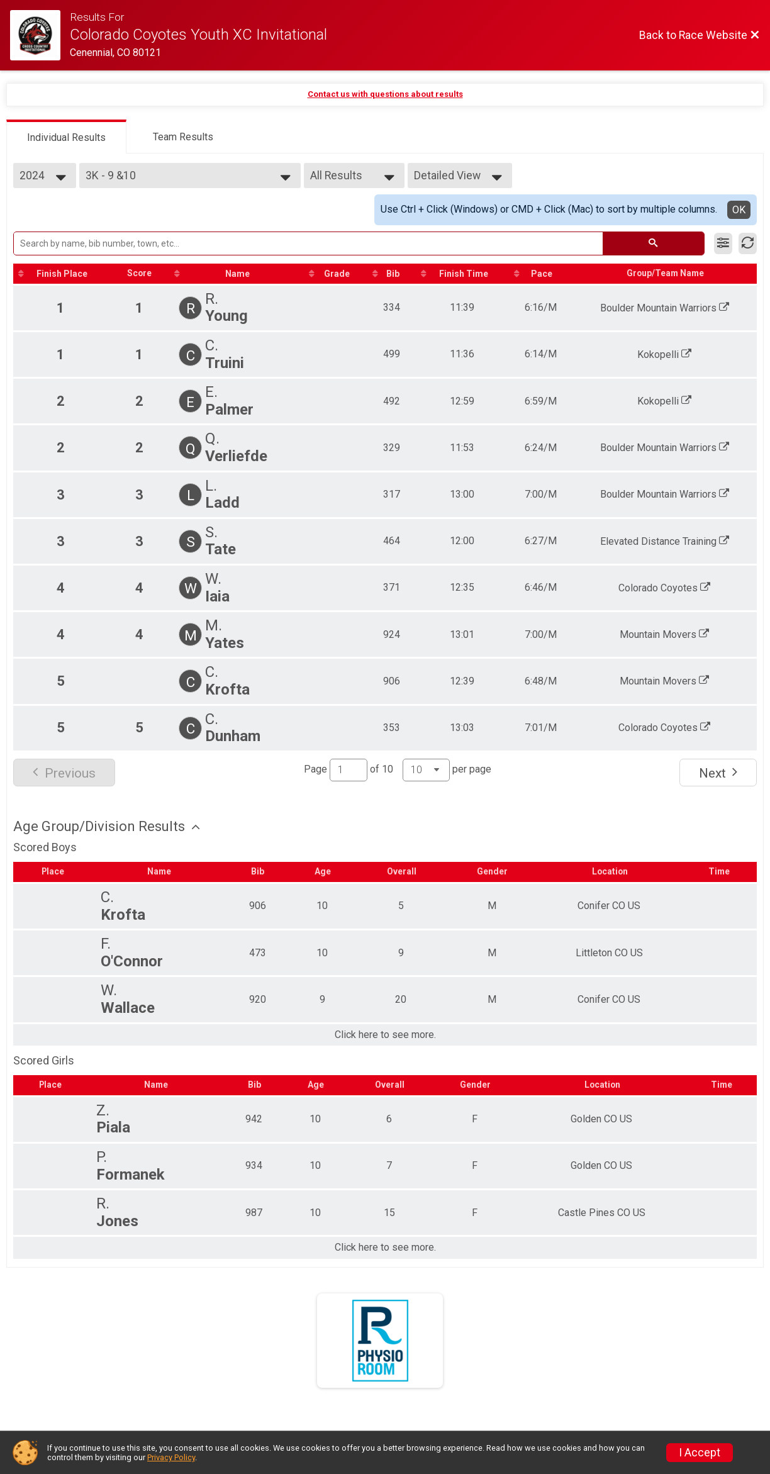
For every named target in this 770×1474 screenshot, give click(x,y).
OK (738, 210)
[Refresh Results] (748, 243)
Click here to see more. (385, 1035)
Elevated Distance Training (665, 541)
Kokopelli (666, 354)
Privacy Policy (171, 1457)
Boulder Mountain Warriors (665, 308)
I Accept (699, 1452)
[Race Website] (40, 35)
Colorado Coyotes (665, 588)
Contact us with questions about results (385, 94)
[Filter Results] (723, 243)
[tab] (66, 137)
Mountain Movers (665, 634)
